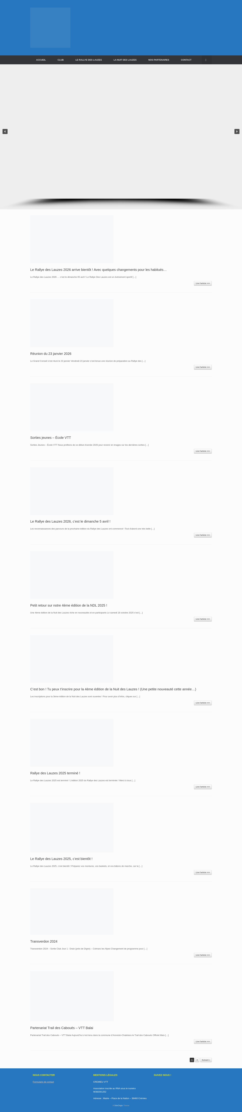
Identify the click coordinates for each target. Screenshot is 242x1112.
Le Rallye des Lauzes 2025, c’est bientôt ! (61, 859)
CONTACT (186, 60)
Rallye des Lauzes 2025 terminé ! (55, 773)
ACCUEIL (41, 60)
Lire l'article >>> (203, 283)
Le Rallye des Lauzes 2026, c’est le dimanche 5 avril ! (70, 521)
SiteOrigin (118, 1105)
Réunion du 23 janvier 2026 (50, 353)
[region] (121, 136)
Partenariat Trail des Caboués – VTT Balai (61, 1028)
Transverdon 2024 (43, 941)
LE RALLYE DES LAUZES (88, 60)
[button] (207, 59)
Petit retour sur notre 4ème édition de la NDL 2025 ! (68, 605)
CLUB (61, 60)
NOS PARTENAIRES (158, 60)
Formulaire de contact (43, 1082)
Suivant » (206, 1060)
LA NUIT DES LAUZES (125, 60)
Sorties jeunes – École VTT (50, 437)
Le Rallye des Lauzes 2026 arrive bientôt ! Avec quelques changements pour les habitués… (98, 270)
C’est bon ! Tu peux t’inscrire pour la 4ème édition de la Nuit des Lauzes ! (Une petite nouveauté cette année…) (113, 689)
